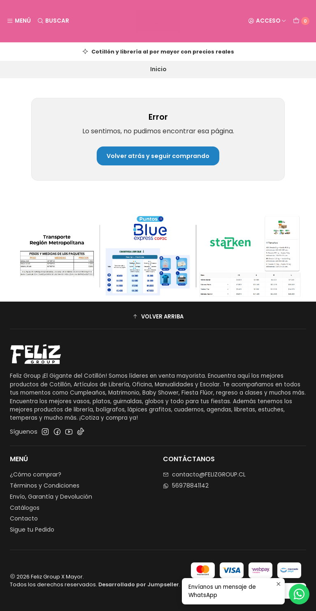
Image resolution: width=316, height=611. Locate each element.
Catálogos (25, 508)
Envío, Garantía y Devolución (51, 497)
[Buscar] (52, 21)
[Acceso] (267, 21)
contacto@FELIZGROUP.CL (204, 474)
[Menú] (19, 21)
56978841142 (186, 485)
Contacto (24, 518)
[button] (158, 316)
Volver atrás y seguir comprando (158, 156)
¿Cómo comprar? (35, 474)
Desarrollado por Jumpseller (138, 584)
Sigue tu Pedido (32, 529)
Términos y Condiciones (44, 485)
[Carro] (301, 21)
